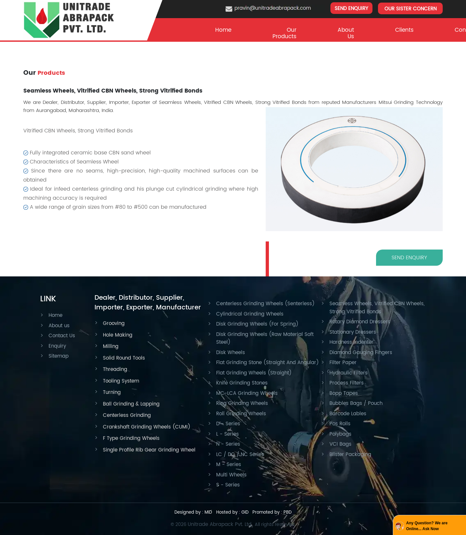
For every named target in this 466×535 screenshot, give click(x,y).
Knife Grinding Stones (242, 383)
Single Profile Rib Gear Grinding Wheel (149, 450)
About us (59, 326)
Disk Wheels (230, 353)
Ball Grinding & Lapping (131, 404)
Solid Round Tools (124, 358)
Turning (112, 392)
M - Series (228, 465)
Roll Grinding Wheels (241, 414)
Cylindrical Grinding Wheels (249, 314)
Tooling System (121, 381)
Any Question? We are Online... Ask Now (427, 526)
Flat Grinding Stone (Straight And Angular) (267, 363)
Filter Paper (343, 363)
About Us (346, 33)
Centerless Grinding (127, 415)
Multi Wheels (231, 475)
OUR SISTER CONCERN (410, 9)
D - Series (228, 424)
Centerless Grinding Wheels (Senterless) (265, 304)
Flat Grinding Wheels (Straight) (254, 373)
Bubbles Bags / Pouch (356, 403)
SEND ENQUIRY (351, 9)
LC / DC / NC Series (240, 455)
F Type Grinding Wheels (131, 438)
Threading (115, 369)
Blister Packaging (350, 455)
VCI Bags (340, 444)
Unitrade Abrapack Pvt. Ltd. (220, 524)
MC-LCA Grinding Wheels (247, 393)
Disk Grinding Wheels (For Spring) (257, 324)
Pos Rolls (339, 424)
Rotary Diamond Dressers (359, 322)
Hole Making (117, 335)
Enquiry (57, 346)
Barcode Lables (347, 414)
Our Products (284, 33)
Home (223, 30)
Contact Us (62, 336)
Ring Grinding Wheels (242, 403)
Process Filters (346, 383)
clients (404, 30)
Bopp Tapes (343, 393)
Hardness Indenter (351, 342)
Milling (110, 346)
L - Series (227, 434)
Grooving (114, 323)
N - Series (228, 444)
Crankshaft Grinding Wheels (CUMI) (146, 427)
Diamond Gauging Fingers (360, 353)
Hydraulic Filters (348, 373)
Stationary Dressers (352, 332)
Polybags (340, 434)
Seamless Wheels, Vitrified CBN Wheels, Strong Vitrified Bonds (377, 308)
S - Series (228, 485)
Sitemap (59, 356)
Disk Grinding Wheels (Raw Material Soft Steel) (265, 338)
